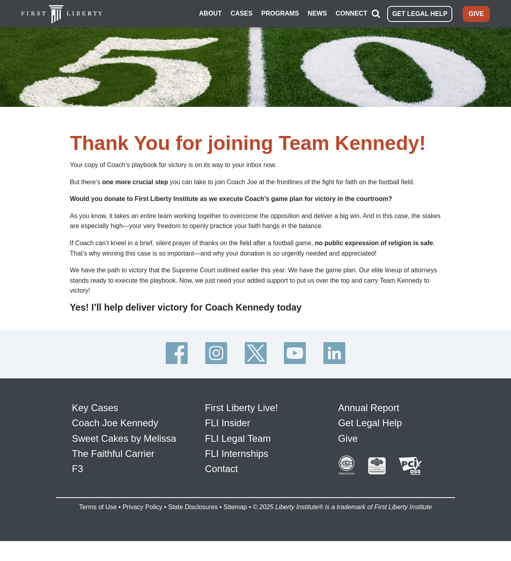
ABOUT (210, 13)
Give (348, 438)
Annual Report (368, 407)
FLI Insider (227, 422)
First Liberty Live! (241, 407)
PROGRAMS (280, 13)
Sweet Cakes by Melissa (124, 438)
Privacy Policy (142, 507)
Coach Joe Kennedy (115, 422)
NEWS (317, 13)
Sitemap (235, 507)
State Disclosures (193, 507)
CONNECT (351, 13)
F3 (77, 468)
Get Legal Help (370, 422)
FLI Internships (236, 453)
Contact (221, 468)
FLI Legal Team (238, 438)
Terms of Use (98, 507)
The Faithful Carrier (113, 453)
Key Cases (95, 407)
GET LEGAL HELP (419, 13)
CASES (241, 13)
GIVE (476, 13)
